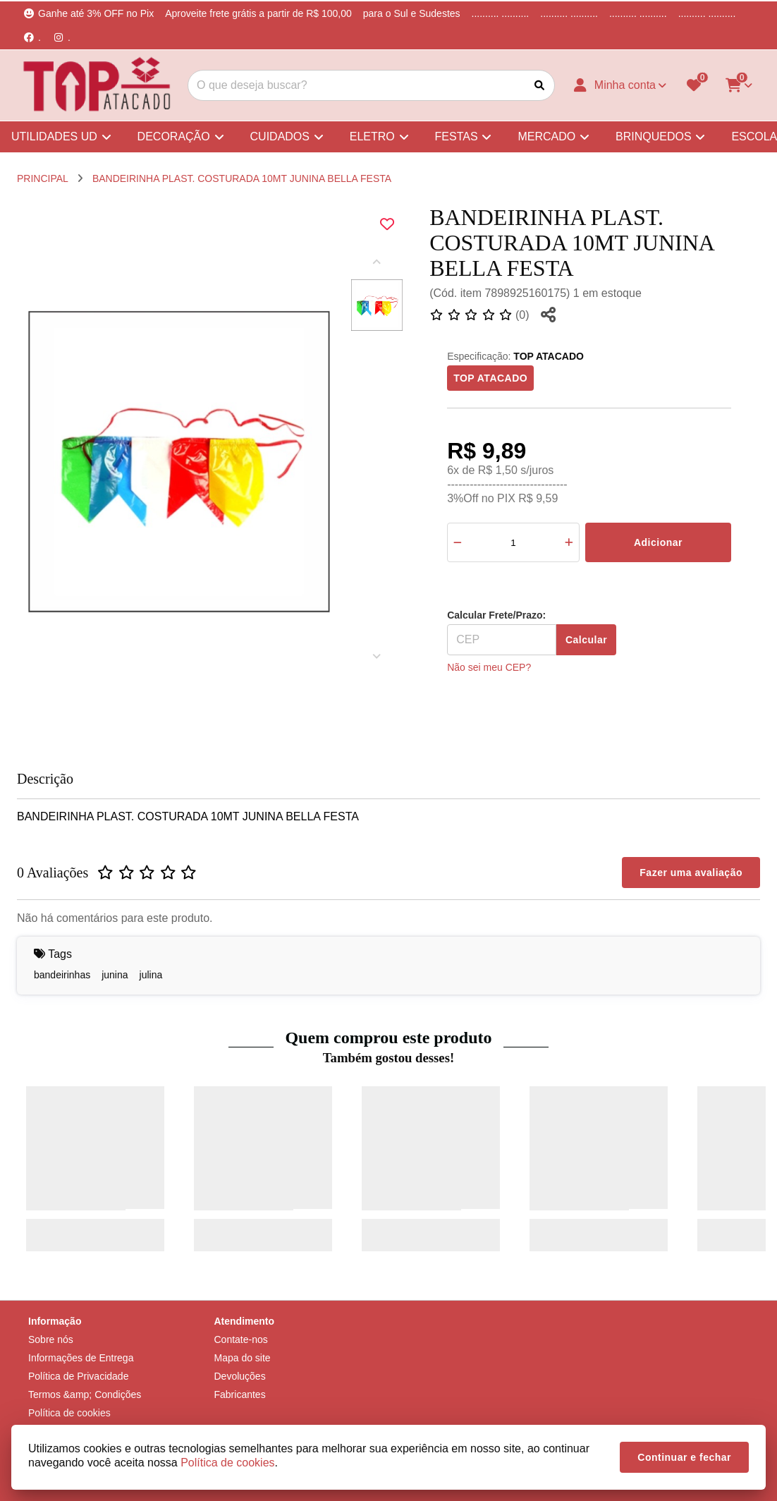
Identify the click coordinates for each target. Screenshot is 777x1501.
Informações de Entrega (80, 1357)
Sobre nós (50, 1339)
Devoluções (240, 1376)
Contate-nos (241, 1339)
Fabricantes (240, 1394)
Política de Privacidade (78, 1376)
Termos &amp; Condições (84, 1394)
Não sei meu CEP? (489, 667)
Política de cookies (69, 1412)
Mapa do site (242, 1357)
